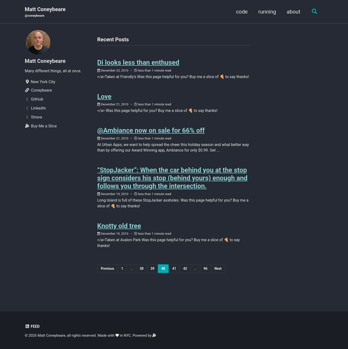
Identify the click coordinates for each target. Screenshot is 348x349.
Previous (107, 279)
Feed (32, 326)
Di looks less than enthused (138, 63)
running (266, 12)
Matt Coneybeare (45, 12)
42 (185, 279)
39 (152, 279)
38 (141, 279)
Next (217, 279)
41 (174, 279)
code (240, 12)
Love (104, 104)
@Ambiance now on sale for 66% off (151, 139)
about (292, 12)
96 (205, 279)
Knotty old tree (119, 236)
